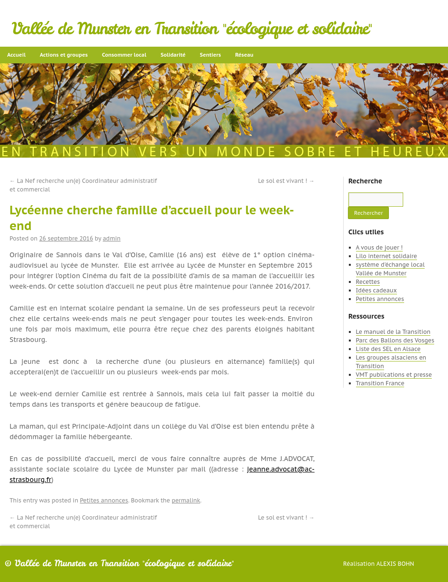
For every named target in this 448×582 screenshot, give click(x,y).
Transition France (380, 383)
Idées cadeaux (376, 290)
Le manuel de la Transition (393, 331)
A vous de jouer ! (379, 247)
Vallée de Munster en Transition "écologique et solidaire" (192, 29)
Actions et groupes (64, 54)
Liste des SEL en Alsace (388, 348)
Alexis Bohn (395, 563)
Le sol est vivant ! (286, 180)
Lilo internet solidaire (386, 256)
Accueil (16, 54)
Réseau (244, 54)
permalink (186, 500)
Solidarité (173, 54)
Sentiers (210, 54)
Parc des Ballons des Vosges (395, 340)
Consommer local (124, 54)
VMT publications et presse (394, 374)
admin (112, 238)
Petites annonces (104, 500)
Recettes (368, 281)
